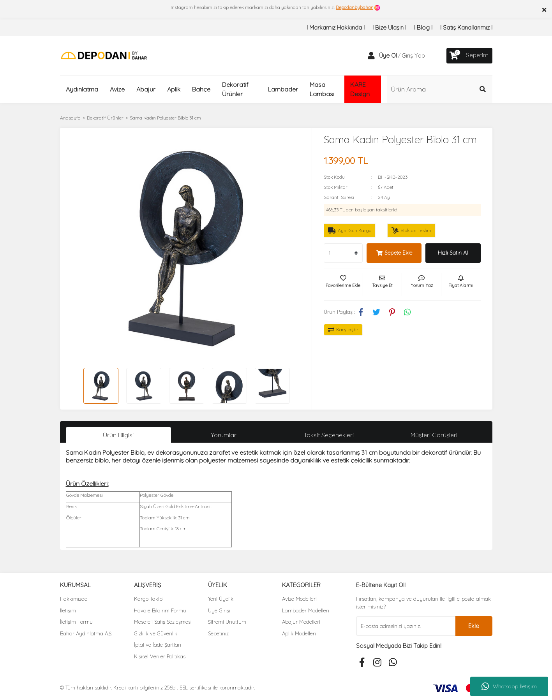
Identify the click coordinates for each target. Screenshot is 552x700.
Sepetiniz (218, 633)
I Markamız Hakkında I (336, 27)
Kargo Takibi (149, 599)
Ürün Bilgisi (118, 435)
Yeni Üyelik (220, 599)
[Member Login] (371, 56)
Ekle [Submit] (473, 626)
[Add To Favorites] (343, 284)
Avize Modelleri (299, 599)
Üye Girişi (219, 610)
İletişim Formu (76, 622)
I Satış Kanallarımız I (466, 27)
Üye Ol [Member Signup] (388, 55)
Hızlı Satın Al (453, 252)
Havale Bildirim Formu (160, 610)
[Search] (439, 89)
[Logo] (104, 55)
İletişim (68, 610)
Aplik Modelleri (299, 633)
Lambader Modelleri (305, 610)
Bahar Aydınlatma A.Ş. (86, 633)
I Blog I (423, 27)
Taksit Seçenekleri (329, 435)
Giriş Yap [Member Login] (413, 55)
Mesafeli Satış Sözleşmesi (163, 622)
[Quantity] (343, 253)
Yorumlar (223, 435)
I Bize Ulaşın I (389, 27)
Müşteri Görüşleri (434, 435)
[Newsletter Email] (405, 626)
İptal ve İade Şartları (157, 645)
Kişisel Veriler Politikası (160, 656)
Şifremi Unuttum (227, 622)
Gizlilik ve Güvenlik (155, 633)
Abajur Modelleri (301, 622)
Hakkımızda (74, 599)
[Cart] (469, 55)
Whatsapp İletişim (509, 686)
